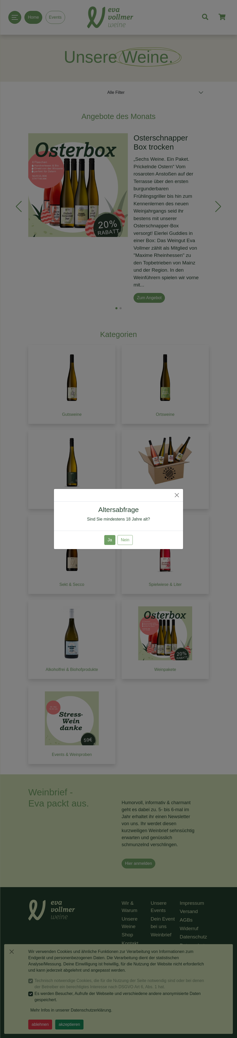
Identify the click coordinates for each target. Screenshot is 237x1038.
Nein (125, 540)
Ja (110, 540)
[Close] (177, 495)
